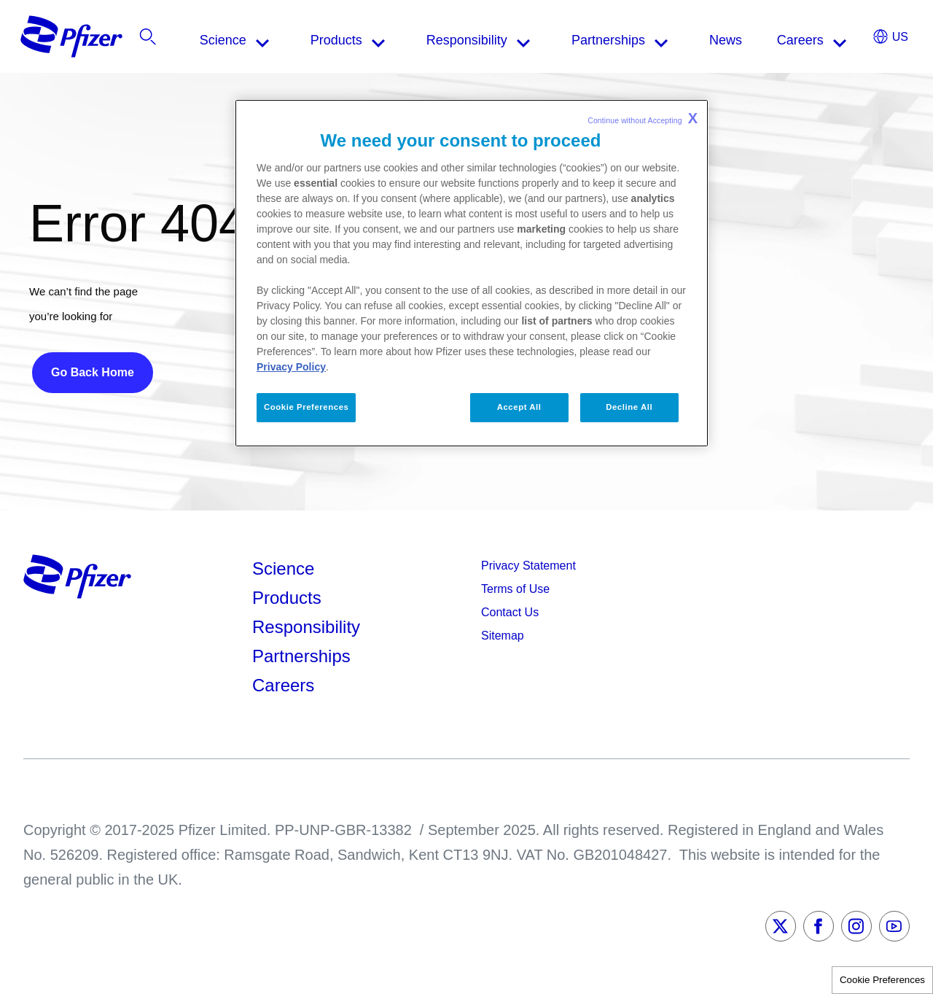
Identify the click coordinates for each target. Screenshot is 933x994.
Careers (283, 685)
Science (283, 568)
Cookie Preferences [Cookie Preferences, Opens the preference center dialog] (306, 407)
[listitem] (819, 40)
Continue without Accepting (642, 118)
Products (286, 597)
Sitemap (502, 635)
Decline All (629, 407)
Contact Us (510, 612)
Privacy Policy (291, 367)
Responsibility (306, 627)
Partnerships (301, 656)
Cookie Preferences (882, 979)
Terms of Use (515, 589)
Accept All (519, 407)
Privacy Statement (528, 565)
